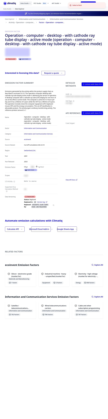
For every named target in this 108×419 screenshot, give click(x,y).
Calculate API (14, 229)
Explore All (97, 265)
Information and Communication (32, 19)
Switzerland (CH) (29, 150)
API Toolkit (56, 3)
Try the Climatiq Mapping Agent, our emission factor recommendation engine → (55, 14)
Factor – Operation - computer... (51, 22)
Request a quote (53, 73)
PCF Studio (41, 3)
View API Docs (71, 180)
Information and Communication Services (66, 19)
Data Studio (25, 3)
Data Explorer (9, 19)
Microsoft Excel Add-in (41, 229)
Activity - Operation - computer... (21, 22)
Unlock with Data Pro (92, 84)
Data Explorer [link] (19, 9)
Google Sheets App (67, 229)
